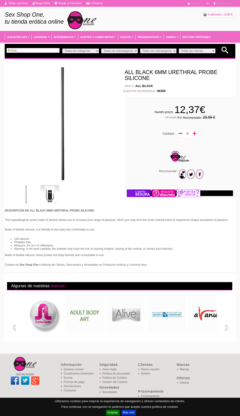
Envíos (68, 377)
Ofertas (184, 382)
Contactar (96, 3)
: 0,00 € (218, 14)
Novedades (109, 392)
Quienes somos (74, 369)
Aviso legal (109, 369)
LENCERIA (40, 37)
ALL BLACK (144, 86)
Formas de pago (74, 382)
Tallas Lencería (18, 3)
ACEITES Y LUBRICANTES (96, 37)
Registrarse (224, 3)
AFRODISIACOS (63, 37)
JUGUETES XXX (17, 37)
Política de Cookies (114, 377)
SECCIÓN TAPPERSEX (196, 37)
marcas (58, 286)
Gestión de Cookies (115, 382)
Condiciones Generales (79, 373)
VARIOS (171, 37)
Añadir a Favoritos (70, 3)
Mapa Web (43, 3)
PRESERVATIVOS (148, 37)
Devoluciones (72, 386)
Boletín (145, 373)
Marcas (184, 369)
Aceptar (112, 412)
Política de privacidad (116, 373)
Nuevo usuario (150, 369)
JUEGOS (125, 37)
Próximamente (150, 396)
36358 (161, 91)
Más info (129, 412)
